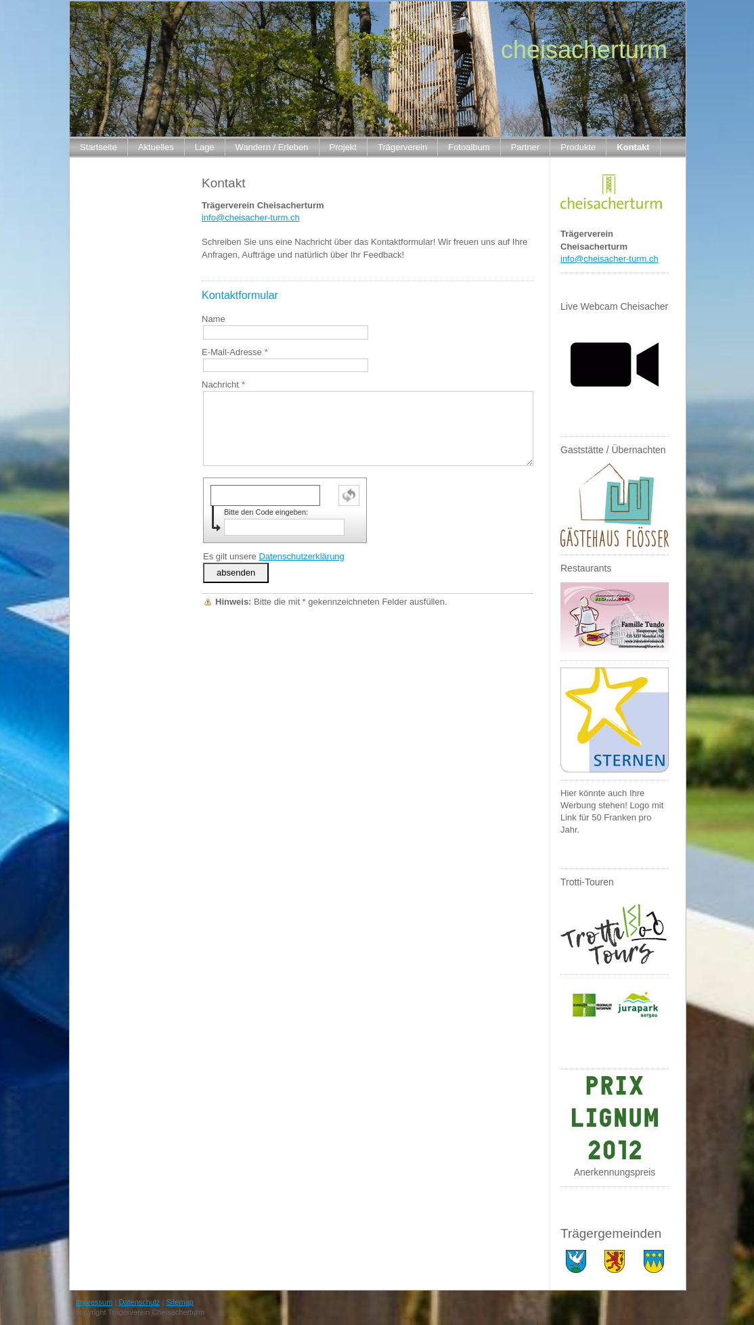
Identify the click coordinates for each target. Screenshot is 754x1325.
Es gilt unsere (274, 556)
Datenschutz (139, 1302)
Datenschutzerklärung (301, 556)
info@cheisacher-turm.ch (251, 217)
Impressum (94, 1302)
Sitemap (180, 1302)
